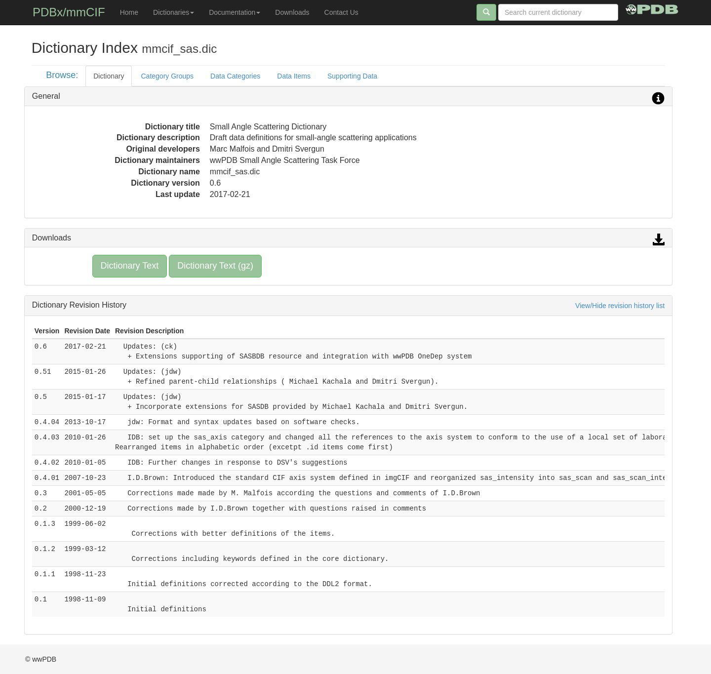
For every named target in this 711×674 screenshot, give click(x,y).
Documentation (234, 12)
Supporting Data (352, 76)
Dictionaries (173, 12)
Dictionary (108, 76)
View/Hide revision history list (620, 306)
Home (129, 12)
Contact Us (341, 12)
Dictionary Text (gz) (215, 266)
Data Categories (235, 76)
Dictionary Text (130, 266)
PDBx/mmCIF (69, 12)
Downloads (292, 12)
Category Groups (167, 76)
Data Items (294, 76)
